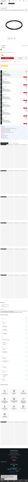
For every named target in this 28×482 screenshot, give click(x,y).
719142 (6, 117)
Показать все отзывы (4, 384)
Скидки (14, 480)
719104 (6, 86)
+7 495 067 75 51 (6, 3)
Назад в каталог (3, 8)
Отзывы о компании (15, 143)
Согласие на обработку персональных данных (14, 454)
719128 (6, 102)
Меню (26, 480)
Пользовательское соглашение (14, 453)
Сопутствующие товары (4, 143)
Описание (10, 143)
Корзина (20, 480)
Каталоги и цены (14, 456)
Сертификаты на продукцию (14, 457)
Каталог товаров (8, 481)
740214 (6, 71)
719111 (6, 94)
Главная (2, 480)
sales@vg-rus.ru (14, 463)
